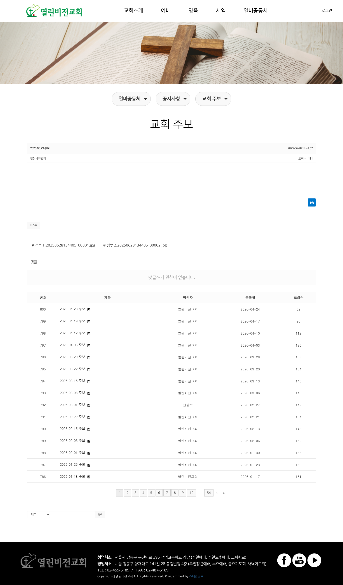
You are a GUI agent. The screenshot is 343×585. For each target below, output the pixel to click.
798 (43, 333)
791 (43, 417)
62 (299, 309)
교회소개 (133, 11)
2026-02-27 (250, 405)
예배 (166, 11)
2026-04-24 (250, 309)
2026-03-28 (250, 357)
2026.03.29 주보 (72, 356)
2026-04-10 (250, 333)
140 (298, 381)
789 (43, 440)
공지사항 (175, 99)
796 (43, 357)
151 (298, 476)
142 (298, 405)
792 (43, 405)
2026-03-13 (250, 381)
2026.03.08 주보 (72, 392)
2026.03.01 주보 (72, 404)
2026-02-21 (250, 417)
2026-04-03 (250, 345)
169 (298, 464)
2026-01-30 (250, 452)
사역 (221, 11)
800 (43, 309)
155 (298, 452)
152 (298, 440)
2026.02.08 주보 (72, 440)
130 (298, 345)
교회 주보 (215, 99)
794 (43, 381)
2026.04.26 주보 (72, 309)
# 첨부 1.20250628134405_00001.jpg (63, 245)
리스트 (33, 225)
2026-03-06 (250, 393)
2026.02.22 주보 (72, 416)
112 (298, 333)
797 (43, 345)
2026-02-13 (250, 428)
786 (43, 476)
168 (298, 357)
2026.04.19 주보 (72, 321)
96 (299, 321)
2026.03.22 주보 (72, 368)
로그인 (327, 11)
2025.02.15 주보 (72, 428)
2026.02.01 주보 (72, 452)
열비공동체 (256, 11)
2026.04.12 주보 (72, 333)
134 (298, 369)
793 (43, 393)
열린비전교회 (188, 309)
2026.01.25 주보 (72, 464)
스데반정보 (196, 576)
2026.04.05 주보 (72, 344)
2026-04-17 (250, 321)
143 (298, 428)
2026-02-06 (250, 440)
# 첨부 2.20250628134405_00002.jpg (135, 245)
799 (43, 321)
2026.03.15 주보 (72, 380)
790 (43, 428)
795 (43, 369)
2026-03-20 (250, 369)
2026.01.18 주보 (72, 476)
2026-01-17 (250, 476)
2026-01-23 (250, 464)
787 (43, 464)
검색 (100, 514)
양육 (193, 11)
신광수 (188, 405)
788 (43, 452)
